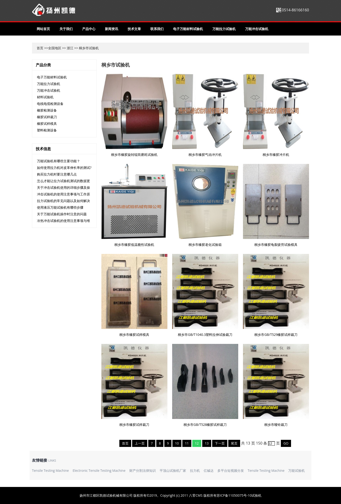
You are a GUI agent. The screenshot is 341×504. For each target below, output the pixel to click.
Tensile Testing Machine (50, 470)
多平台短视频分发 (230, 470)
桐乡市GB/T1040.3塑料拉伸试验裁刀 (205, 334)
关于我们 (66, 29)
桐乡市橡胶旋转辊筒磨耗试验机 (134, 154)
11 (187, 443)
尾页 (234, 443)
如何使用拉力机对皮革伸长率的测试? (64, 167)
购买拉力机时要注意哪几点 (57, 174)
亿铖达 (209, 470)
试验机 (256, 495)
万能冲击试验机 (256, 29)
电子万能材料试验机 (188, 29)
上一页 (140, 443)
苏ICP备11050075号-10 (234, 495)
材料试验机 (45, 97)
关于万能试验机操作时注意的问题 (62, 214)
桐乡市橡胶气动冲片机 (205, 154)
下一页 (220, 443)
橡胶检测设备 (47, 110)
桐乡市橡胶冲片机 (276, 154)
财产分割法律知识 (142, 470)
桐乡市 (84, 48)
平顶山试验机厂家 (173, 470)
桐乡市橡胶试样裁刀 (134, 424)
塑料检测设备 (47, 130)
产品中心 (88, 29)
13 (207, 443)
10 (177, 443)
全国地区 (54, 48)
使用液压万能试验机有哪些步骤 (60, 207)
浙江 (70, 48)
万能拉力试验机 (224, 29)
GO (285, 443)
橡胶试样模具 (47, 123)
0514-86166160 (295, 10)
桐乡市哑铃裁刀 (275, 424)
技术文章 (134, 29)
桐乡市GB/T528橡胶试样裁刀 (205, 424)
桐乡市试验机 (115, 65)
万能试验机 (296, 470)
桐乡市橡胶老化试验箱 (205, 244)
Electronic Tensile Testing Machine (99, 470)
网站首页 (43, 29)
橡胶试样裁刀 (47, 117)
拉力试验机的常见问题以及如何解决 (63, 200)
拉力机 (195, 470)
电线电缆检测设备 (50, 103)
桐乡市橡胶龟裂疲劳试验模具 (275, 244)
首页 (40, 48)
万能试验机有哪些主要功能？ (58, 161)
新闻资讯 (111, 29)
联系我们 (157, 29)
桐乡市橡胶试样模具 (134, 334)
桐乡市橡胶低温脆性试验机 (134, 244)
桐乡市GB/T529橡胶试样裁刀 (275, 334)
